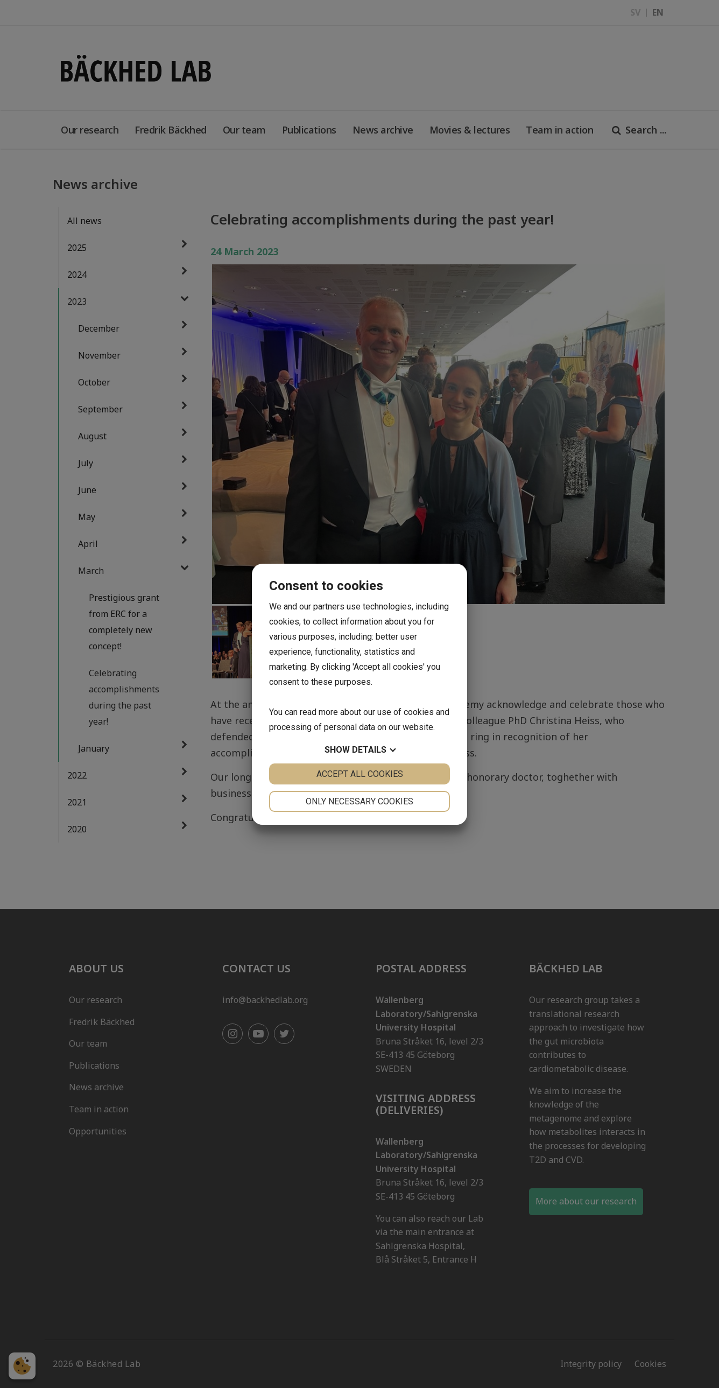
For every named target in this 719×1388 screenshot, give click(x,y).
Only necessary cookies (359, 801)
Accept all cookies (359, 774)
